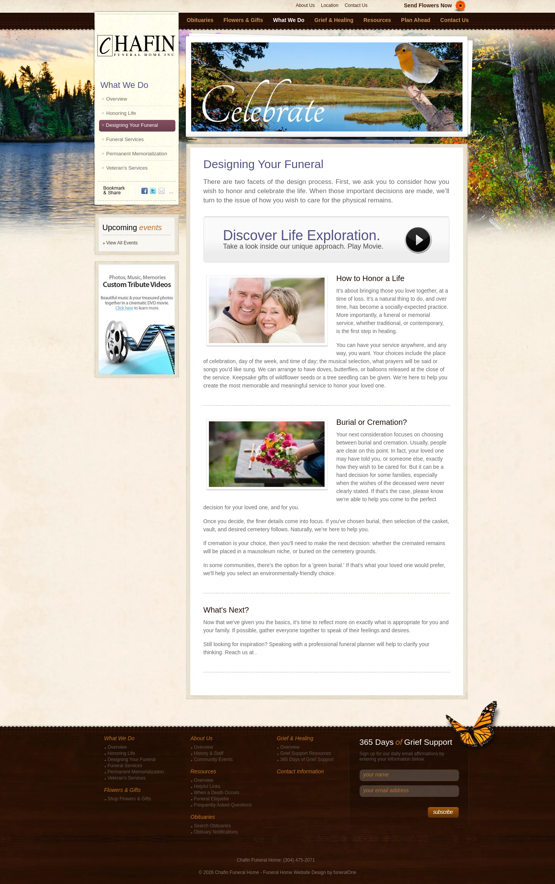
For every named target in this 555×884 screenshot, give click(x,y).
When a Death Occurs (216, 792)
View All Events (122, 243)
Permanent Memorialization (136, 154)
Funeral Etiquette (211, 798)
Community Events (213, 759)
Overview (116, 99)
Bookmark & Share (136, 187)
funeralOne (344, 872)
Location (329, 5)
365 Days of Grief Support (307, 759)
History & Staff (208, 753)
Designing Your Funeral (132, 125)
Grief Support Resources (305, 753)
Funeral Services (125, 139)
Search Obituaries (212, 825)
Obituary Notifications (216, 832)
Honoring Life (121, 113)
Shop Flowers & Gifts (129, 798)
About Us (305, 5)
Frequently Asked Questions (223, 805)
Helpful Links (207, 786)
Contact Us (356, 5)
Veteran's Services (127, 168)
